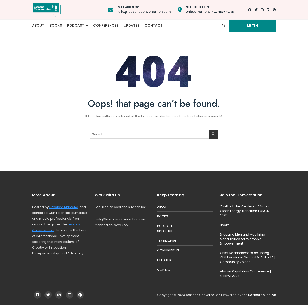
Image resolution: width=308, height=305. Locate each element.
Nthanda (56, 207)
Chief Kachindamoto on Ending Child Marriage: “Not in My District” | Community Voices (247, 257)
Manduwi (71, 207)
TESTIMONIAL (166, 240)
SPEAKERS (164, 231)
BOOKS (56, 25)
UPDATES (132, 25)
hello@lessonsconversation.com (143, 9)
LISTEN (252, 25)
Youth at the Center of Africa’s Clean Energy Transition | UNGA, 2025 (245, 211)
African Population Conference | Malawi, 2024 (245, 273)
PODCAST (75, 25)
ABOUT (38, 25)
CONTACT (154, 25)
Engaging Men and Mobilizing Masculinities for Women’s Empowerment (242, 239)
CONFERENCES (106, 25)
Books (224, 225)
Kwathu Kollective (262, 295)
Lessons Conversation (203, 295)
